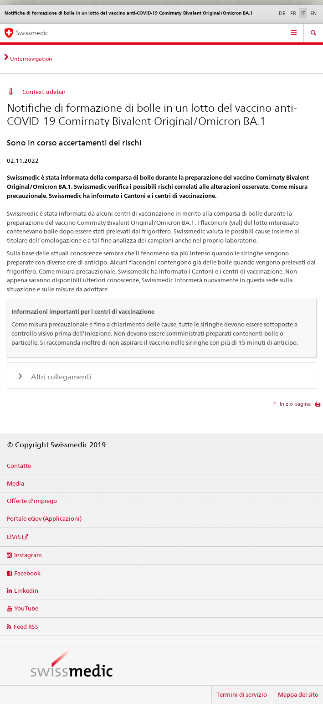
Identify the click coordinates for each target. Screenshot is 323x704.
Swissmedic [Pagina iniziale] (32, 33)
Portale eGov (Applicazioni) (44, 518)
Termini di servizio (241, 694)
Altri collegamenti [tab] (60, 377)
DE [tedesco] (282, 13)
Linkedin (26, 590)
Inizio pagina (294, 404)
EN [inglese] (313, 13)
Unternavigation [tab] (31, 58)
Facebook (27, 573)
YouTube (26, 608)
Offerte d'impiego (32, 500)
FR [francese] (293, 13)
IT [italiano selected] (303, 13)
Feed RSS (26, 626)
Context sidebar (44, 91)
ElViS (14, 536)
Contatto (19, 465)
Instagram (28, 555)
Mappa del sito (298, 694)
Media (15, 483)
